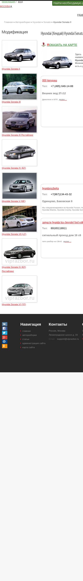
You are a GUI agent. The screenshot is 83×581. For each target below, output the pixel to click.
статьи (25, 339)
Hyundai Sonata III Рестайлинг (17, 135)
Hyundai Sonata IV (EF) (14, 168)
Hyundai (36, 22)
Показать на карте (62, 44)
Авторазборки (22, 22)
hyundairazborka (50, 188)
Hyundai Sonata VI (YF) (14, 304)
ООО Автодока (49, 80)
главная (26, 331)
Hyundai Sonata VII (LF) (14, 234)
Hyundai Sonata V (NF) (13, 201)
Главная (8, 22)
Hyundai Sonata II (11, 69)
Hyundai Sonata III (11, 102)
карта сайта (28, 347)
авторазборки (29, 335)
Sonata (47, 22)
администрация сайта (33, 343)
